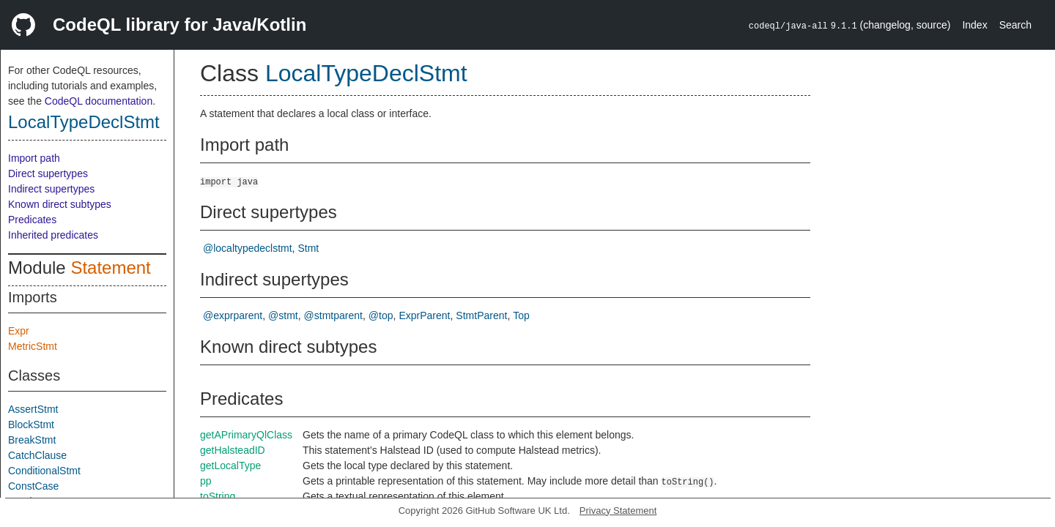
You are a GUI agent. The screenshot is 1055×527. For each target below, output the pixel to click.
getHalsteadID (232, 450)
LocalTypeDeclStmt (84, 122)
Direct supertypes (48, 173)
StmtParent (481, 315)
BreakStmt (32, 440)
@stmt (283, 315)
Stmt (308, 248)
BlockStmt (31, 424)
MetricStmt (32, 346)
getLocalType (230, 465)
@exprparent (232, 315)
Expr (18, 331)
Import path (34, 158)
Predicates (32, 219)
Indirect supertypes (51, 189)
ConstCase (33, 486)
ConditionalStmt (44, 470)
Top (521, 315)
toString (217, 496)
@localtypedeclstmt (247, 248)
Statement (110, 267)
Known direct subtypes (59, 204)
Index (974, 25)
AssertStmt (33, 409)
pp (206, 481)
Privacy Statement (618, 510)
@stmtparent (333, 315)
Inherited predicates (53, 235)
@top (381, 315)
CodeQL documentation (98, 101)
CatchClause (37, 455)
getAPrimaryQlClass (246, 435)
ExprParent (424, 315)
